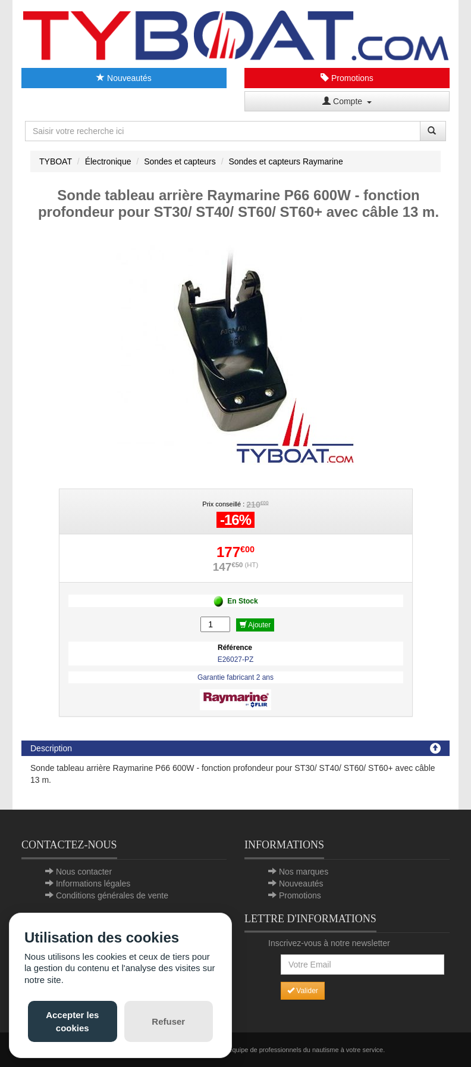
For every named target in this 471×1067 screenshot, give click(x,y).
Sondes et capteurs (180, 161)
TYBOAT (55, 161)
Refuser (168, 1021)
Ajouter (255, 625)
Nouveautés (124, 78)
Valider (302, 991)
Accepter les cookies (72, 1021)
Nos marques (303, 871)
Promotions (347, 78)
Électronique (108, 161)
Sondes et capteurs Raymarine (285, 161)
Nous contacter (84, 871)
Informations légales (93, 883)
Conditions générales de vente (112, 895)
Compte (347, 101)
